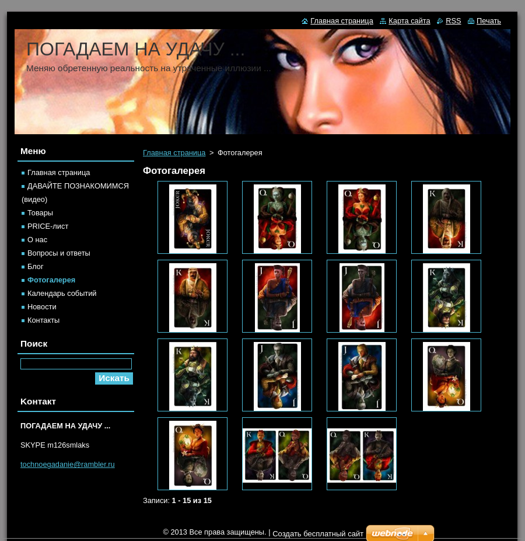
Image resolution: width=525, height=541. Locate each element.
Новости (42, 306)
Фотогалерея (51, 279)
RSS (453, 20)
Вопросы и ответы (58, 253)
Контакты (43, 320)
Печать (489, 20)
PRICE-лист (47, 226)
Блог (35, 266)
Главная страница (174, 152)
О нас (37, 239)
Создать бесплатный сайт (317, 533)
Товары (40, 212)
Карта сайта (409, 20)
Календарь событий (62, 293)
